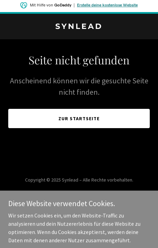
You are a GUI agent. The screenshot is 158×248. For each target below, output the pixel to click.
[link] (79, 26)
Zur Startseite (79, 118)
